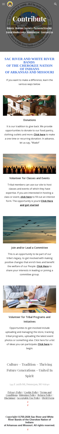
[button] (3, 4)
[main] (29, 18)
